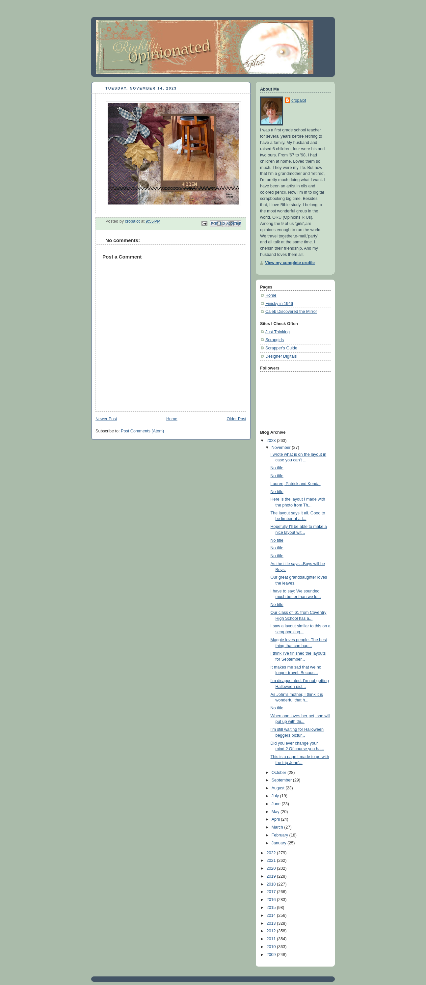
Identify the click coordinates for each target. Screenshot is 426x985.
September (282, 780)
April (276, 819)
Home (171, 419)
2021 (272, 860)
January (279, 843)
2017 (272, 891)
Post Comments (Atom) (142, 431)
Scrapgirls (274, 340)
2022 (272, 853)
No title (277, 468)
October (279, 772)
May (276, 811)
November (282, 447)
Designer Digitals (281, 356)
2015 (272, 907)
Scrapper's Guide (281, 348)
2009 (272, 954)
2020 (272, 868)
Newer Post (106, 419)
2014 (272, 915)
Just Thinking (277, 332)
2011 (272, 939)
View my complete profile (290, 262)
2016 (272, 899)
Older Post (236, 419)
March (278, 827)
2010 (272, 946)
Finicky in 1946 (279, 303)
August (279, 788)
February (280, 835)
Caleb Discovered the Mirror (291, 311)
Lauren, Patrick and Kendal (296, 483)
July (276, 796)
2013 (272, 923)
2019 (272, 876)
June (277, 804)
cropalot (298, 100)
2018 (272, 884)
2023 (272, 440)
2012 (272, 931)
